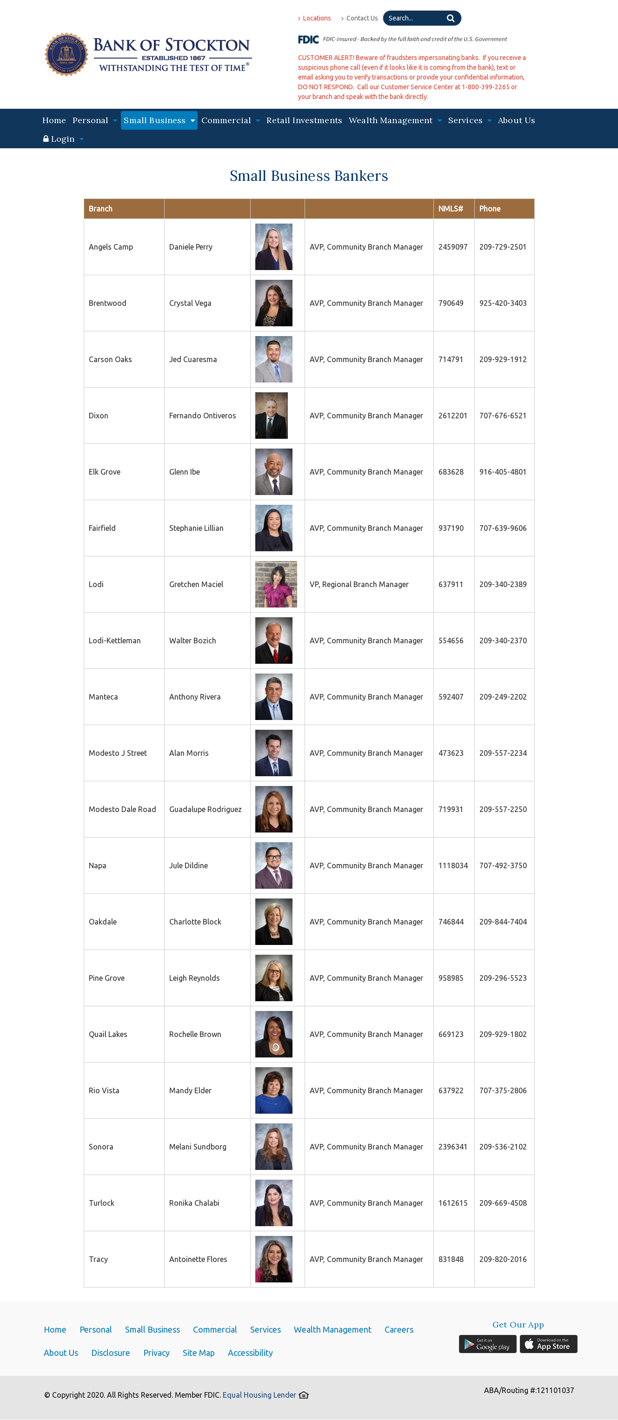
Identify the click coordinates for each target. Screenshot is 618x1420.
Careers (399, 1329)
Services (265, 1329)
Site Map (199, 1352)
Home (54, 120)
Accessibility (250, 1352)
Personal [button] (95, 120)
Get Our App (518, 1324)
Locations (314, 18)
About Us (516, 120)
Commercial (215, 1329)
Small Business (152, 1329)
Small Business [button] (159, 120)
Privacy (156, 1352)
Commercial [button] (230, 120)
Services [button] (470, 120)
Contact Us (359, 18)
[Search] (422, 18)
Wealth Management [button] (395, 120)
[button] (63, 139)
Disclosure (110, 1352)
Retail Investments (304, 120)
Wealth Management (333, 1329)
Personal (96, 1329)
